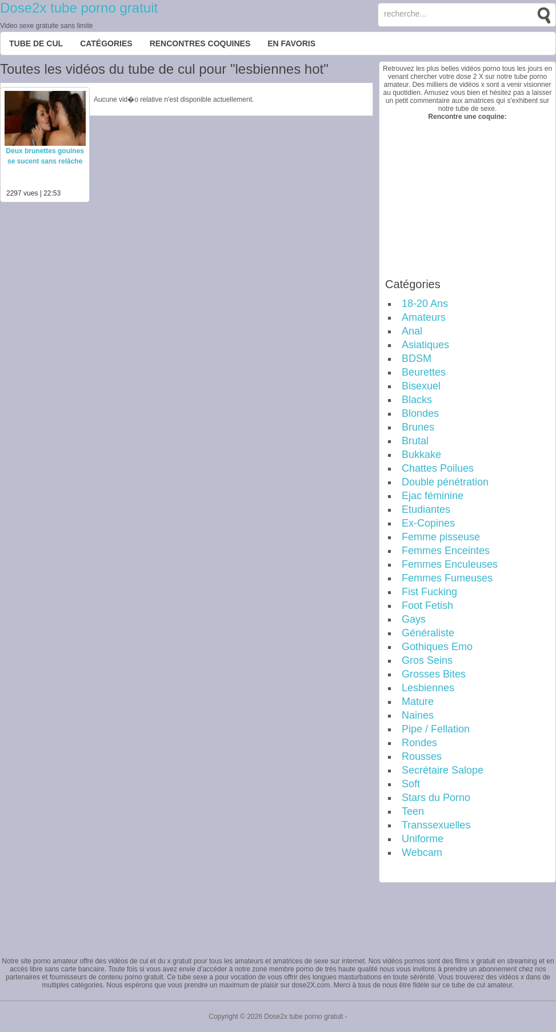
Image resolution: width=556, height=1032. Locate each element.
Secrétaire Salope (442, 770)
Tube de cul (36, 43)
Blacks (417, 399)
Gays (414, 619)
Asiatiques (425, 344)
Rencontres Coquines (200, 43)
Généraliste (428, 633)
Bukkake (421, 454)
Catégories (106, 43)
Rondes (419, 742)
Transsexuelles (436, 825)
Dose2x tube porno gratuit (79, 7)
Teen (413, 811)
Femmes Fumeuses (447, 578)
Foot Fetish (427, 605)
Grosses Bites (434, 674)
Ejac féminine (432, 495)
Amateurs (424, 317)
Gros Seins (427, 660)
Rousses (422, 756)
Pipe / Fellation (436, 729)
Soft (411, 784)
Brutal (415, 441)
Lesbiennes (428, 688)
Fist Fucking (429, 591)
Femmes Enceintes (446, 550)
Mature (418, 701)
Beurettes (424, 372)
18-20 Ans (425, 303)
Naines (418, 715)
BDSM (416, 358)
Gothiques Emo (437, 646)
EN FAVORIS (291, 43)
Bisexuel (421, 386)
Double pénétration (445, 482)
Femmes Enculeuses (450, 564)
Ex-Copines (428, 523)
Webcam (422, 852)
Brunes (418, 427)
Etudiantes (426, 509)
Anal (412, 331)
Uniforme (422, 838)
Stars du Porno (436, 797)
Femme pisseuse (441, 537)
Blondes (420, 413)
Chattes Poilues (438, 468)
